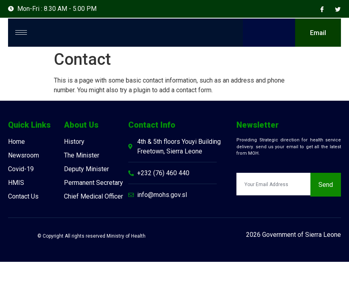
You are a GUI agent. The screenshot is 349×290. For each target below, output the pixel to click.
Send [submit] (325, 186)
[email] (273, 185)
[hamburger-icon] (21, 33)
